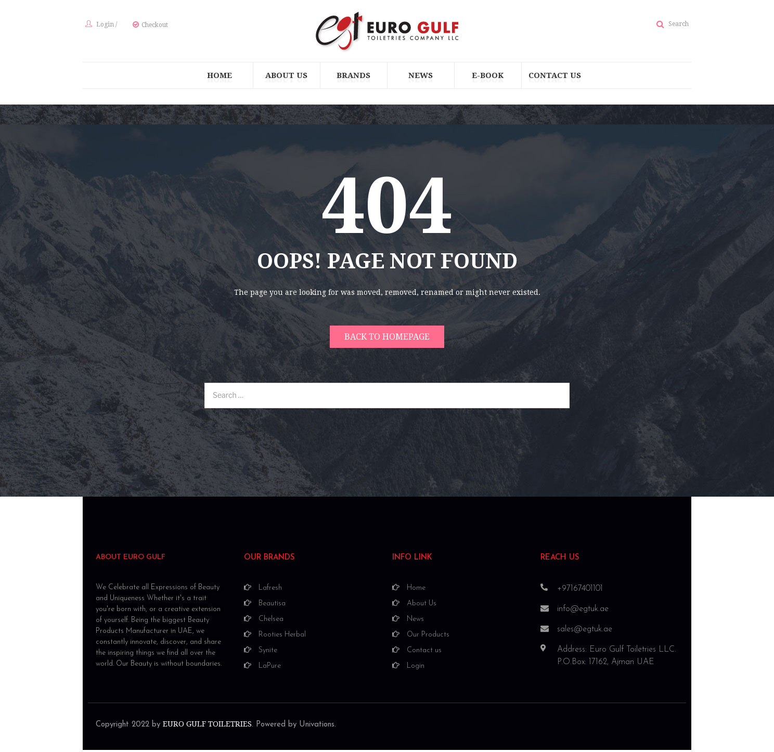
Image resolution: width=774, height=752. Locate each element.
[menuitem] (219, 79)
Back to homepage (387, 340)
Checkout (152, 26)
